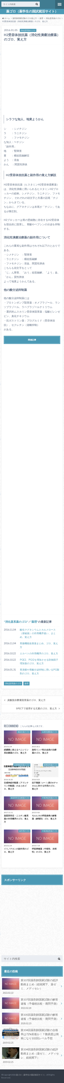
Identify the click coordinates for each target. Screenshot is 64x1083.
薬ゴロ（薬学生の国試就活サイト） (32, 11)
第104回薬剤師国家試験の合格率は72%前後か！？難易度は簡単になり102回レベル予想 (30, 1036)
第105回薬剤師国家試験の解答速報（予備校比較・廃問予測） (30, 1019)
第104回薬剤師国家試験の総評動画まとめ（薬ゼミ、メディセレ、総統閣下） (30, 1055)
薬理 (41, 18)
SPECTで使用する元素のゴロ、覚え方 (36, 708)
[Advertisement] (32, 79)
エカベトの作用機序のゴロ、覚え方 (39, 653)
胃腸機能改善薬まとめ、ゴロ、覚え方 (39, 645)
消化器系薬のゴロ (53, 18)
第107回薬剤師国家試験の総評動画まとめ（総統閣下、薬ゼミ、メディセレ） (30, 986)
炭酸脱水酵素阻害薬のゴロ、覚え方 (26, 700)
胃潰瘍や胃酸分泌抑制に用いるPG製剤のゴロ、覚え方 (39, 671)
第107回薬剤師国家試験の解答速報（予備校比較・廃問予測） (30, 1003)
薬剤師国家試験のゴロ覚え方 (24, 18)
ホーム (6, 18)
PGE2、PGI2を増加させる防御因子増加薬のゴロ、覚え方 (39, 661)
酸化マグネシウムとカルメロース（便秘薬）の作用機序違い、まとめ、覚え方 (38, 633)
